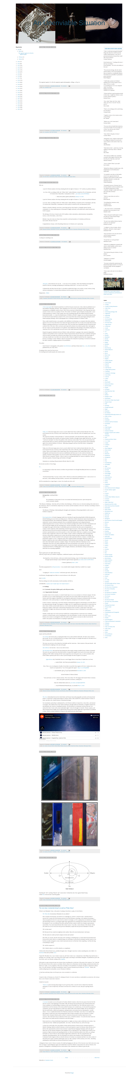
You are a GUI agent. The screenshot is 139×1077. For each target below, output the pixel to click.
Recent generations (47, 517)
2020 (19, 72)
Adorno (106, 310)
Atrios (106, 333)
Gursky (106, 446)
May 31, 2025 (81, 685)
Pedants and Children (109, 534)
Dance (106, 380)
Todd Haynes (108, 610)
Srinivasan (107, 574)
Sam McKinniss (67, 346)
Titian (106, 608)
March (20, 51)
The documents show (48, 650)
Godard (65, 993)
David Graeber (108, 385)
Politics (74, 176)
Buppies (106, 358)
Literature (56, 486)
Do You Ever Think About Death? (112, 400)
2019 (19, 74)
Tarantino (107, 581)
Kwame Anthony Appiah (110, 489)
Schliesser (107, 567)
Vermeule (107, 625)
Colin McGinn (108, 367)
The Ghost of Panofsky (110, 588)
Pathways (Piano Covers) (51, 740)
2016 (19, 80)
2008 (19, 96)
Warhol (106, 630)
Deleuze (106, 394)
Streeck (106, 576)
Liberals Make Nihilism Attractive (66, 229)
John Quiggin (108, 473)
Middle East (69, 486)
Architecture (107, 326)
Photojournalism (108, 538)
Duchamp (107, 405)
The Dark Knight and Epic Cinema (112, 583)
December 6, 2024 (81, 670)
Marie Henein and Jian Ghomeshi (112, 506)
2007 (19, 98)
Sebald (106, 569)
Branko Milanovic (46, 1051)
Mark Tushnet (108, 509)
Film (50, 87)
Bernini (106, 338)
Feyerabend (107, 423)
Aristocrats (107, 329)
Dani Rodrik (107, 382)
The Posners (107, 596)
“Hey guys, (45, 283)
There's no (45, 984)
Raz (106, 552)
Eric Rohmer (107, 412)
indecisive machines (54, 572)
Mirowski (107, 515)
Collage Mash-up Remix (110, 369)
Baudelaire (107, 337)
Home (66, 1057)
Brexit (106, 353)
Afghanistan (107, 313)
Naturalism (65, 176)
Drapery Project (108, 402)
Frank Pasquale (108, 427)
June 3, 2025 (75, 562)
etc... (40, 466)
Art (43, 87)
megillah (63, 959)
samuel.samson (42, 740)
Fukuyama (107, 435)
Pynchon (107, 549)
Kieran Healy (108, 478)
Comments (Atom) (49, 1060)
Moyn (106, 524)
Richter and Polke (109, 556)
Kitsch (53, 745)
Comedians (47, 87)
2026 (19, 49)
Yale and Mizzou (108, 634)
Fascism (57, 229)
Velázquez (107, 623)
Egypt (106, 409)
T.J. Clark (107, 579)
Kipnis (106, 480)
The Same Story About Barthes (111, 601)
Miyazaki (107, 516)
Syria (93, 690)
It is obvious (46, 636)
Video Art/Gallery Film (110, 626)
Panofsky (107, 531)
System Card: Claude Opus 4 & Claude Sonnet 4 (57, 583)
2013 (19, 86)
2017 (19, 78)
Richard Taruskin (108, 554)
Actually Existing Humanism (111, 306)
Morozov (107, 522)
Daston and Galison (109, 384)
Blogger (72, 1072)
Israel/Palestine (51, 486)
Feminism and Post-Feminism (111, 421)
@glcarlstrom (49, 659)
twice (55, 952)
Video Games (108, 628)
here (83, 346)
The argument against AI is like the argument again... (26, 54)
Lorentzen (107, 500)
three (89, 346)
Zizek (106, 637)
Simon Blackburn (108, 572)
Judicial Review (108, 477)
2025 (19, 61)
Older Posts (96, 1057)
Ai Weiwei (107, 317)
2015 (19, 82)
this (43, 894)
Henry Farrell (108, 450)
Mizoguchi (107, 518)
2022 (19, 68)
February (21, 57)
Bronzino (107, 356)
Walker (47, 293)
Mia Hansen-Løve (109, 511)
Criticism (107, 376)
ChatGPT (107, 364)
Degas (106, 393)
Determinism (52, 176)
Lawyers (55, 899)
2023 (19, 65)
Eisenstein (107, 411)
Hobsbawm (107, 455)
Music (77, 745)
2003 (19, 107)
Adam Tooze (107, 308)
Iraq (106, 460)
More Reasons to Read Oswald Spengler (113, 520)
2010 (19, 92)
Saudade (107, 565)
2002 (19, 109)
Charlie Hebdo (108, 362)
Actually (107, 304)
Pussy (106, 547)
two (86, 346)
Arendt (106, 328)
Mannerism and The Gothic (73, 993)
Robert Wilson (108, 561)
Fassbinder (107, 420)
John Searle (72, 623)
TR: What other (46, 914)
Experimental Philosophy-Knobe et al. (113, 414)
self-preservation (56, 567)
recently (43, 578)
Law (52, 899)
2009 (19, 94)
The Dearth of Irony (109, 585)
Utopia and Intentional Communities (113, 621)
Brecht (106, 351)
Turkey (106, 614)
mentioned (41, 952)
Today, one (45, 431)
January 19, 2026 (80, 196)
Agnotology (107, 315)
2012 (19, 88)
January (20, 59)
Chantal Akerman (108, 360)
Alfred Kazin (108, 320)
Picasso (106, 540)
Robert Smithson (108, 560)
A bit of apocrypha (47, 307)
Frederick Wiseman (60, 993)
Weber (106, 632)
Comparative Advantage (110, 373)
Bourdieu (107, 344)
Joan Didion (107, 471)
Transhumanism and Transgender (112, 612)
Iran (47, 486)
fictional (87, 967)
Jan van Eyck (108, 468)
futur (106, 437)
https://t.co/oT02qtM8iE (83, 667)
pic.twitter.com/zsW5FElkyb (82, 193)
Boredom (48, 229)
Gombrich (107, 444)
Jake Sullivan (46, 647)
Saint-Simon (107, 563)
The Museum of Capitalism (111, 592)
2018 (19, 76)
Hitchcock (107, 453)
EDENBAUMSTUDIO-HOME (113, 48)
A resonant (45, 1002)
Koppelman (107, 484)
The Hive (107, 590)
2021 (19, 70)
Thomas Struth (108, 606)
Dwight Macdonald (109, 407)
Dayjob (106, 387)
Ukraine (87, 229)
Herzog (106, 452)
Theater (106, 603)
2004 (19, 105)
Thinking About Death (110, 605)
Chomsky (107, 366)
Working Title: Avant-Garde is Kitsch (111, 291)
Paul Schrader (54, 132)
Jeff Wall (107, 469)
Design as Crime (108, 396)
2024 (19, 63)
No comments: (64, 85)
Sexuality (92, 298)
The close (45, 697)
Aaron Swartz (108, 302)
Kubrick (106, 486)
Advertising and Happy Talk (111, 311)
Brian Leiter (107, 355)
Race (106, 551)
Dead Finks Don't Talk (110, 391)
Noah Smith (107, 529)
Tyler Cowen (107, 616)
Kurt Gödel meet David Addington (112, 488)
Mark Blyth (107, 507)
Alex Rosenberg (108, 319)
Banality (44, 229)
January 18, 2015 (81, 662)
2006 (19, 101)
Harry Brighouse (108, 448)
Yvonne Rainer (108, 635)
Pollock (106, 545)
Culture (44, 486)
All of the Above (46, 176)
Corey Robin (107, 375)
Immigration (107, 457)
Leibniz (106, 495)
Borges (106, 342)
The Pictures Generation (110, 594)
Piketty (106, 542)
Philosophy (70, 176)
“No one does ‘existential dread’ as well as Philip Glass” (56, 908)
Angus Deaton (108, 324)
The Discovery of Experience (111, 587)
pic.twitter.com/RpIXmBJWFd (78, 682)
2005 (19, 103)
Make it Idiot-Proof (59, 176)
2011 (19, 90)
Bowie (106, 346)
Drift (106, 403)
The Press (107, 597)
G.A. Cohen (107, 441)
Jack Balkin (107, 464)
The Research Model (109, 599)
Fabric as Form (108, 416)
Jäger (106, 466)
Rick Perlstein (108, 558)
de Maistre (107, 389)
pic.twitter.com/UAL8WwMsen (86, 559)
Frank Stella (107, 429)
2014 (19, 84)
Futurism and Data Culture (58, 298)
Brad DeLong (108, 347)
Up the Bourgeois (108, 619)
